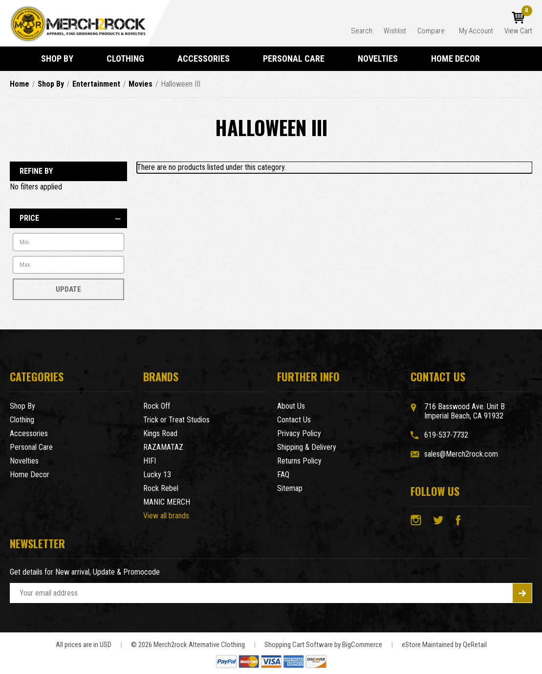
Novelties (382, 58)
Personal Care (298, 58)
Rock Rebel (160, 488)
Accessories (207, 58)
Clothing (130, 58)
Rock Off (156, 406)
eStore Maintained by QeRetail (444, 644)
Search (361, 30)
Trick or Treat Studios (176, 419)
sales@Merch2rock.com (461, 454)
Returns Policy (299, 460)
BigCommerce (362, 644)
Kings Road (160, 433)
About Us (291, 406)
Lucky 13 (157, 474)
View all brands (166, 515)
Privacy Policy (299, 433)
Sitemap (290, 488)
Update (68, 289)
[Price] (68, 218)
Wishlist (395, 30)
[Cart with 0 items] (518, 23)
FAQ (283, 474)
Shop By (61, 58)
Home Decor (460, 58)
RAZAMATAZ (163, 447)
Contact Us (294, 419)
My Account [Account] (476, 30)
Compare (431, 30)
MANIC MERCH (166, 502)
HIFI (149, 460)
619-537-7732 (446, 435)
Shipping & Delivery (306, 447)
